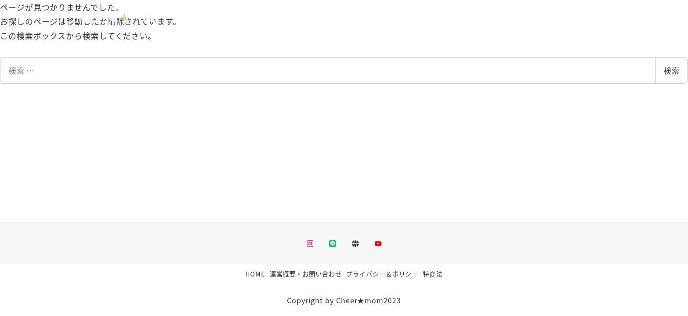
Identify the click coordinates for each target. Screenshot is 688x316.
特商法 (433, 273)
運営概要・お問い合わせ (306, 273)
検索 (671, 70)
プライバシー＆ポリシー (382, 273)
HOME (255, 273)
